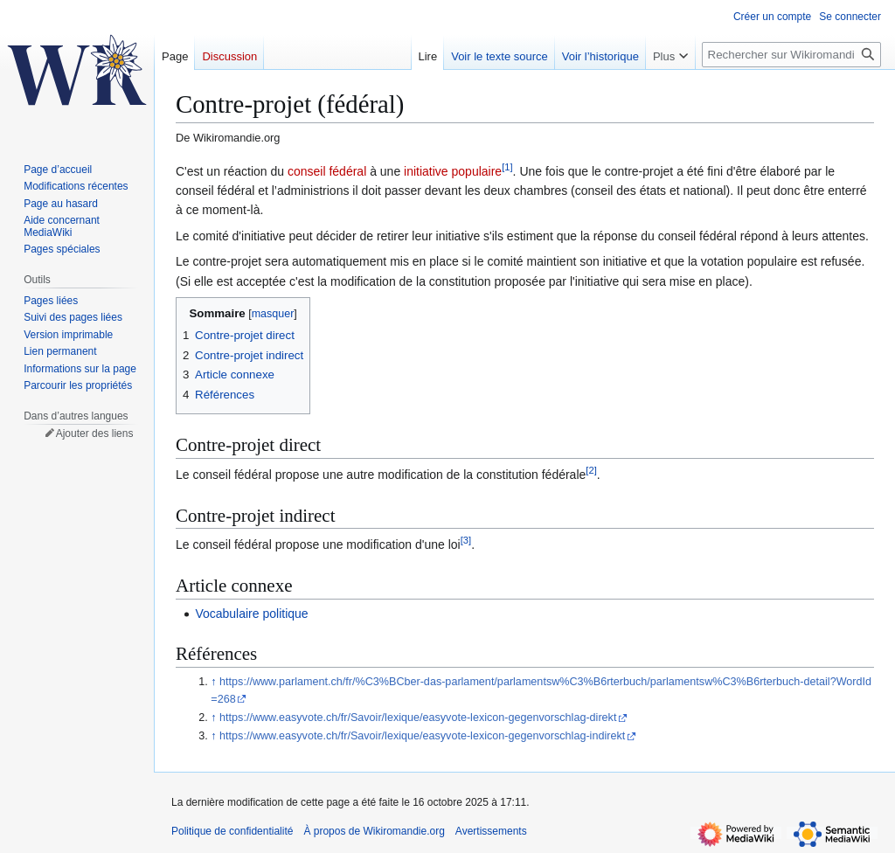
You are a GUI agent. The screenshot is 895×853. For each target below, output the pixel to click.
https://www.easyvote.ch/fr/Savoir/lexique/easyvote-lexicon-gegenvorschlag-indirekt (422, 736)
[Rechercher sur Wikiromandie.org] (791, 54)
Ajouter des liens (95, 433)
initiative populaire (453, 171)
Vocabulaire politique (251, 614)
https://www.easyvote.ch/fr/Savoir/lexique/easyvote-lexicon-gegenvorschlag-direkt (417, 717)
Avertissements (491, 831)
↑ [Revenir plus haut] (213, 682)
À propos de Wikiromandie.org (373, 831)
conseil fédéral (327, 171)
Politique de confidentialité (232, 831)
